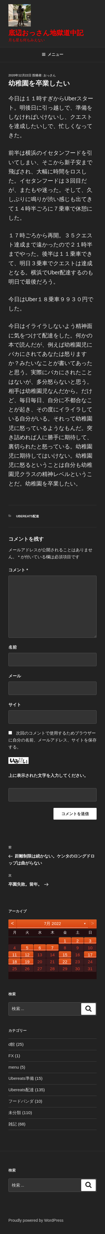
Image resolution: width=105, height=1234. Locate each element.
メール (14, 675)
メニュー (52, 54)
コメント (18, 570)
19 (27, 961)
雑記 (12, 1124)
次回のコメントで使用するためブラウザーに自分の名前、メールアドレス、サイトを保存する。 (52, 740)
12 (27, 954)
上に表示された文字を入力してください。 (48, 775)
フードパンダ (21, 1101)
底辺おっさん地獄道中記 (45, 33)
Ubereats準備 (21, 1078)
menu (13, 1067)
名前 (12, 647)
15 (65, 954)
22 (65, 961)
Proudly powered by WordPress (36, 1220)
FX (11, 1055)
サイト (14, 704)
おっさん (49, 75)
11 (14, 954)
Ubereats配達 (27, 516)
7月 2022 (52, 923)
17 (90, 954)
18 (14, 961)
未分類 (14, 1112)
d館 (11, 1044)
